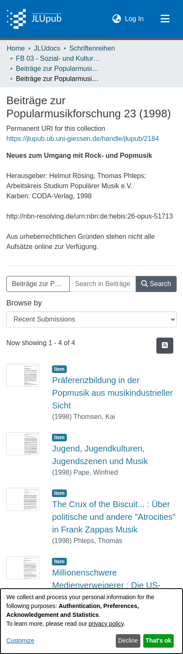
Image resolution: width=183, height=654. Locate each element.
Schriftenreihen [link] (92, 48)
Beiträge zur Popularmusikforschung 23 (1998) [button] (41, 283)
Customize (20, 640)
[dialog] (91, 621)
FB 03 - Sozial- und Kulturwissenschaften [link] (58, 58)
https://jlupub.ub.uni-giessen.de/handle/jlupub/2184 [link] (82, 138)
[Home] (34, 19)
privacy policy (106, 623)
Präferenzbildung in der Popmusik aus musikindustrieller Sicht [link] (112, 393)
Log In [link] (135, 18)
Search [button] (156, 283)
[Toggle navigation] (165, 19)
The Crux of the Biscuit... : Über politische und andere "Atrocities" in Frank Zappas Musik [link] (113, 517)
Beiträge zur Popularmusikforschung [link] (58, 68)
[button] (117, 19)
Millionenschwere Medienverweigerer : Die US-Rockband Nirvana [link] (106, 585)
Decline (128, 640)
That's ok (159, 640)
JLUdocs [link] (47, 48)
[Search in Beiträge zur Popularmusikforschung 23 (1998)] (102, 284)
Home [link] (16, 48)
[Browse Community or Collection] (91, 319)
